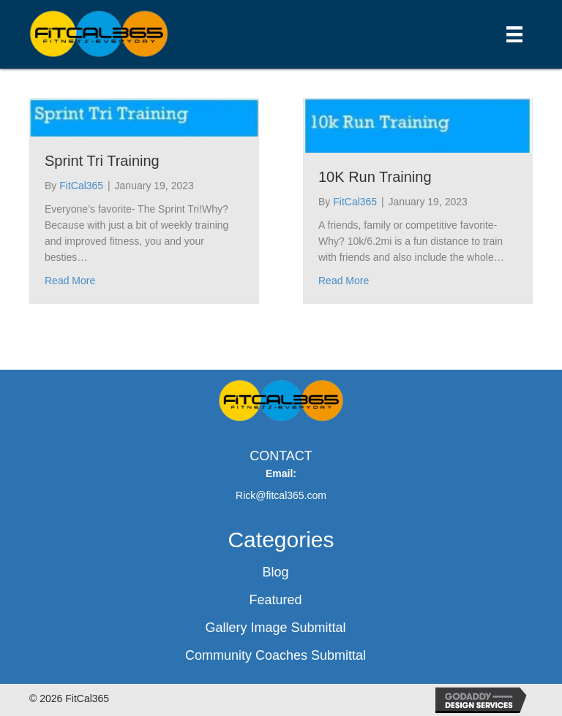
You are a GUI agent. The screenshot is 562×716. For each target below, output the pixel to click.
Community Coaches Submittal (275, 655)
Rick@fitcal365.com (281, 495)
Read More (70, 280)
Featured (275, 600)
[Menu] (514, 34)
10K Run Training (375, 177)
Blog (275, 572)
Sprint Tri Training (102, 161)
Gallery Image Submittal (275, 627)
